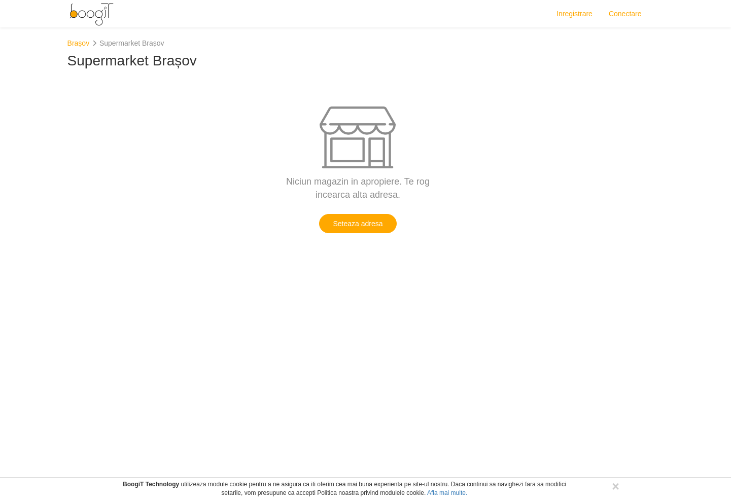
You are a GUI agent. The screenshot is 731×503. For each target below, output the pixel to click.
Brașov (78, 43)
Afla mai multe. (447, 492)
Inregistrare (574, 14)
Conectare (625, 14)
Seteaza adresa (357, 224)
